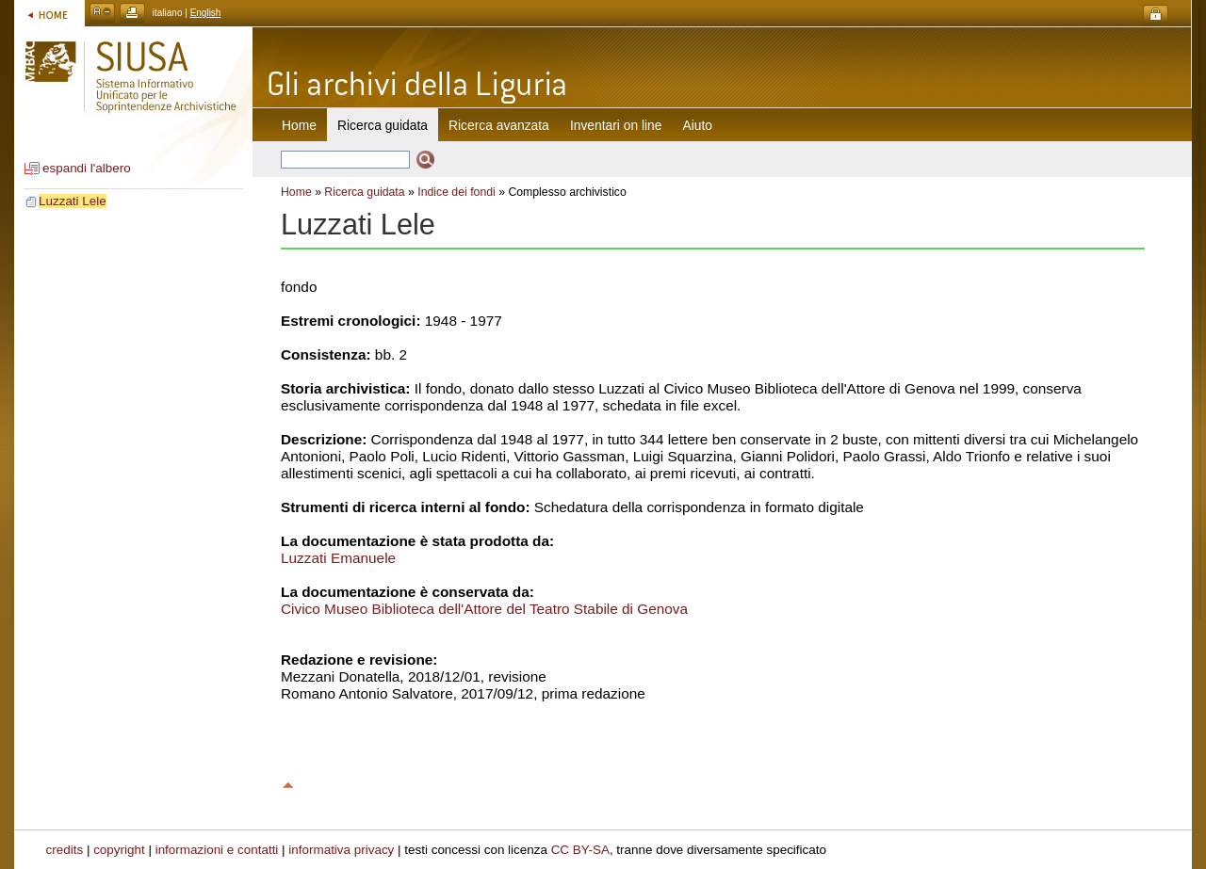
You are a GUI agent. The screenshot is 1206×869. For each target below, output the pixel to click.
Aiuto (697, 125)
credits (65, 850)
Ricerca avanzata (498, 125)
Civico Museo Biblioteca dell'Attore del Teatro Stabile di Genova (484, 609)
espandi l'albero (86, 168)
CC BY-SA (580, 850)
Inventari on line (616, 125)
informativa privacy (341, 850)
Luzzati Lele (72, 201)
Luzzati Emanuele (338, 558)
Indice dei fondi (456, 192)
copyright (119, 850)
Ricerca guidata (364, 192)
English (205, 13)
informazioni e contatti (217, 850)
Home (299, 125)
